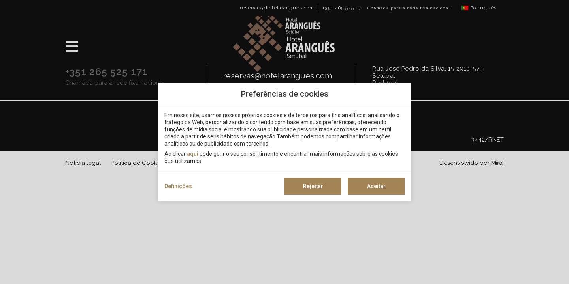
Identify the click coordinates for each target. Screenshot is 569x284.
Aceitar (376, 186)
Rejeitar (313, 186)
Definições (178, 186)
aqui (192, 154)
